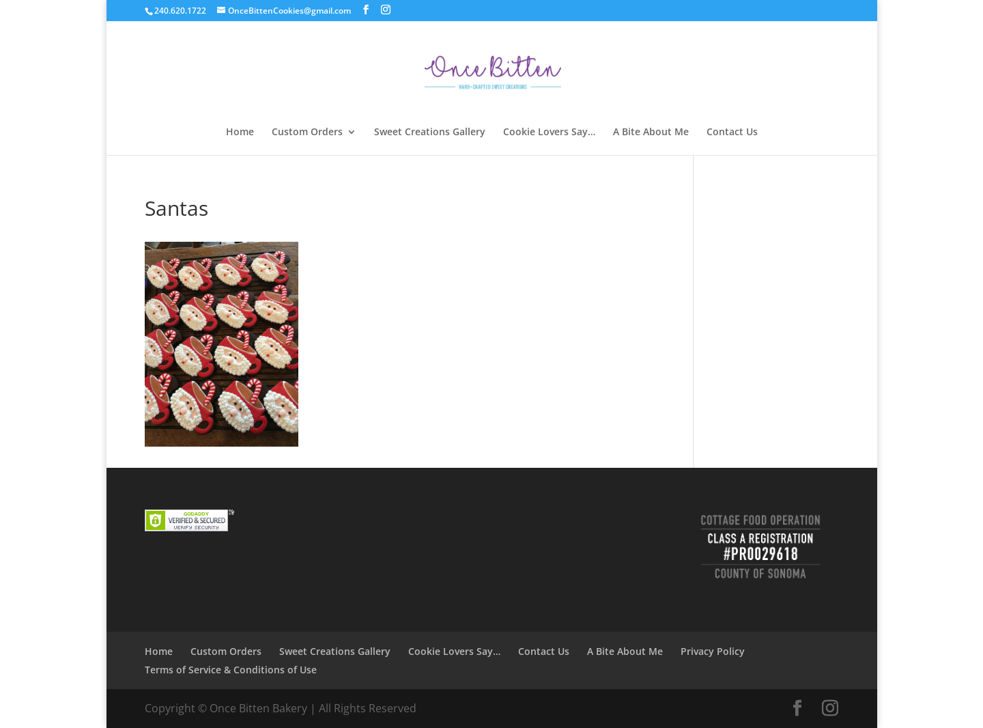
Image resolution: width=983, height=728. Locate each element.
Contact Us (732, 132)
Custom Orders (307, 132)
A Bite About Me (651, 132)
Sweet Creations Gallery (429, 132)
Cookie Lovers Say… (549, 132)
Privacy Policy (713, 651)
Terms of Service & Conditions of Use (231, 669)
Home (240, 132)
